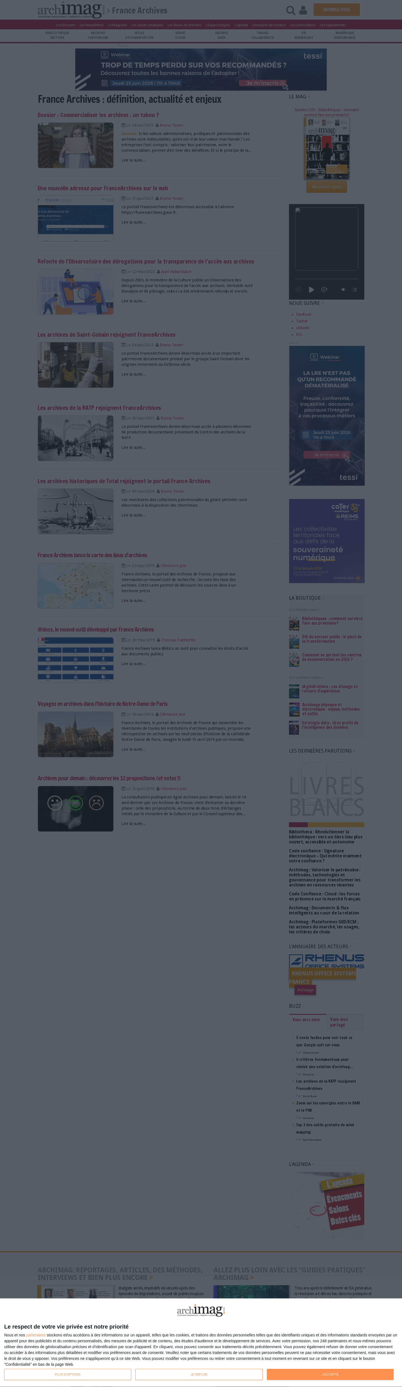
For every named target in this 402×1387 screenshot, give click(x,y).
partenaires (36, 1335)
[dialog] (201, 1343)
